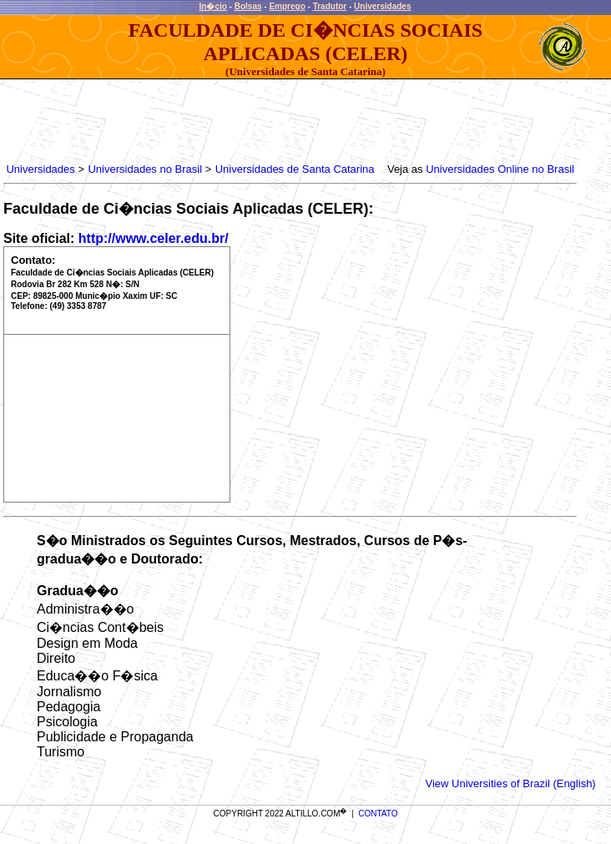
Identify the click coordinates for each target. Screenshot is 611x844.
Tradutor (330, 6)
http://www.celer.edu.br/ (153, 238)
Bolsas (248, 6)
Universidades (382, 6)
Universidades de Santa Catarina (295, 169)
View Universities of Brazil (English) (510, 783)
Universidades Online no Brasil (500, 169)
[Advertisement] (307, 116)
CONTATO (377, 813)
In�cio (213, 6)
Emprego (287, 6)
